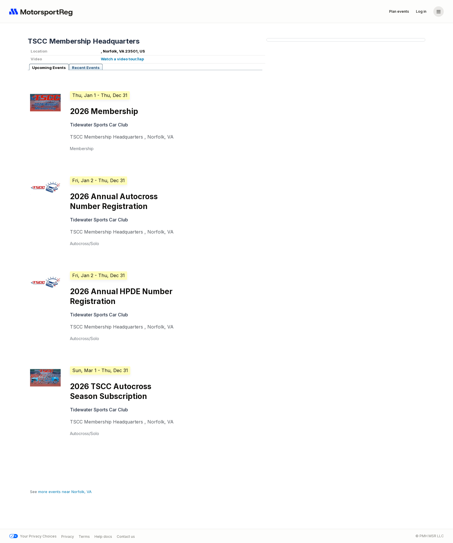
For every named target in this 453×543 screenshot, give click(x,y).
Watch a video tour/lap (122, 59)
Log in (421, 11)
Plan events (399, 11)
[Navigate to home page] (42, 11)
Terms (84, 536)
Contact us (126, 536)
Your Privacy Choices (33, 536)
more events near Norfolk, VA (65, 491)
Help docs (103, 536)
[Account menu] (438, 11)
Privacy (67, 536)
